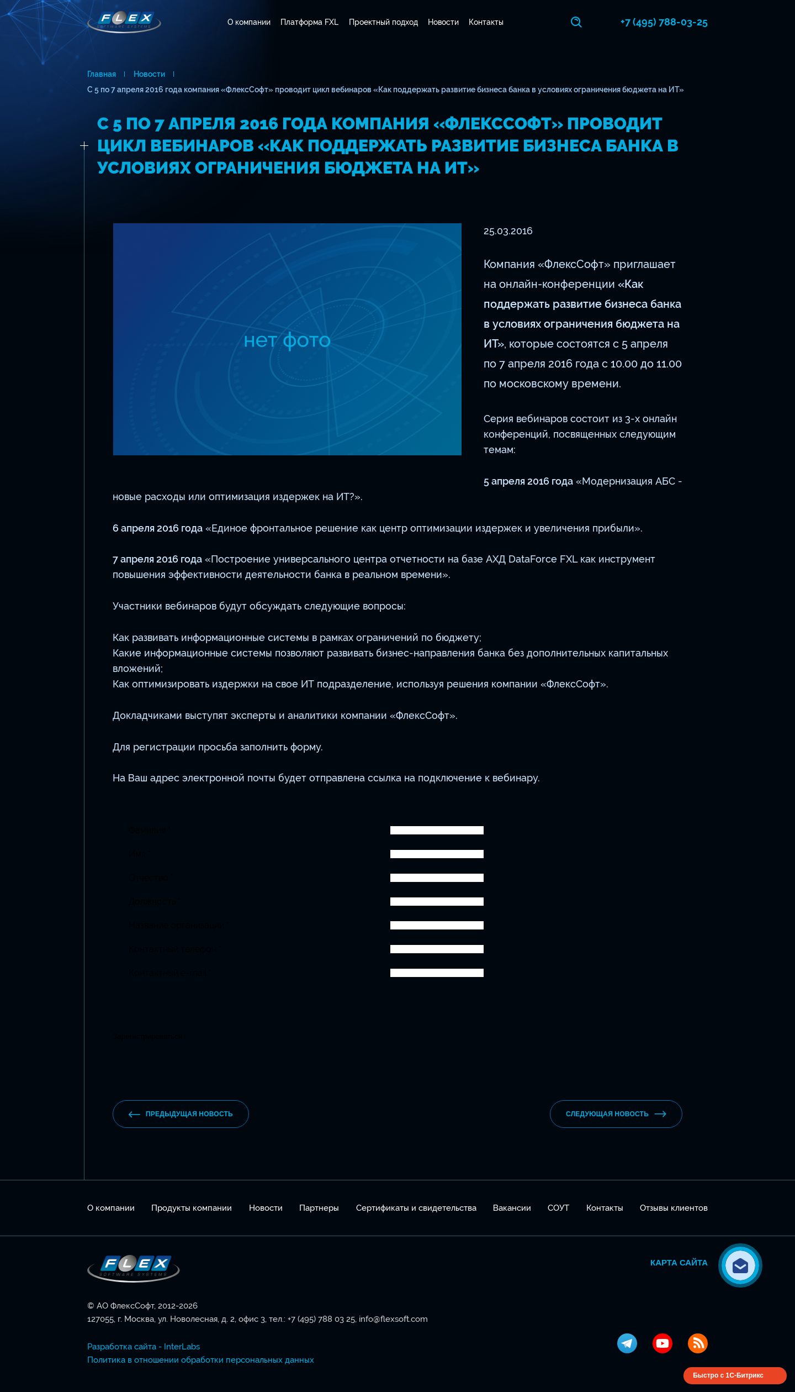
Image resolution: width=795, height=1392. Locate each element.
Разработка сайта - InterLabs (143, 1347)
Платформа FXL (309, 22)
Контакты (486, 22)
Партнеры (319, 1208)
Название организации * (179, 925)
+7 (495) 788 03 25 (321, 1319)
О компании (249, 22)
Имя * (140, 854)
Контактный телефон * (175, 949)
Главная (101, 74)
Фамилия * (150, 830)
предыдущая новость (181, 1114)
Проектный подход (383, 22)
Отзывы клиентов (674, 1208)
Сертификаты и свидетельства (416, 1208)
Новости (443, 22)
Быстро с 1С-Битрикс (728, 1375)
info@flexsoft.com (393, 1319)
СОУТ (558, 1208)
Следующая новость (616, 1114)
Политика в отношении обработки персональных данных (200, 1360)
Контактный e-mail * (170, 973)
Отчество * (151, 878)
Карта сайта (679, 1263)
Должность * (155, 901)
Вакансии (512, 1208)
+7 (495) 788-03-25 (664, 22)
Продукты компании (191, 1208)
